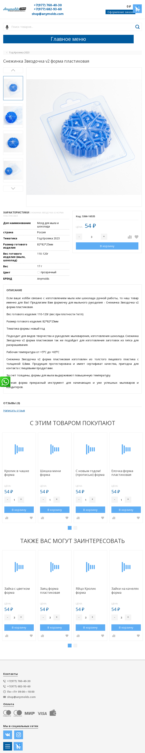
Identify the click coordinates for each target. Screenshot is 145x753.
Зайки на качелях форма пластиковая (125, 591)
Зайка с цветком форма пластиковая (17, 591)
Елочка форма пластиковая (122, 473)
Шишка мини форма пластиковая (50, 473)
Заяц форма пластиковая (50, 590)
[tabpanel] (19, 478)
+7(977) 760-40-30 (48, 5)
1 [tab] (70, 528)
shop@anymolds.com (48, 14)
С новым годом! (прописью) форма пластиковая (90, 473)
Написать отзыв (14, 410)
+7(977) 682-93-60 (48, 9)
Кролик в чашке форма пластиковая (16, 473)
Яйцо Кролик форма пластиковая (86, 591)
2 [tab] (75, 528)
